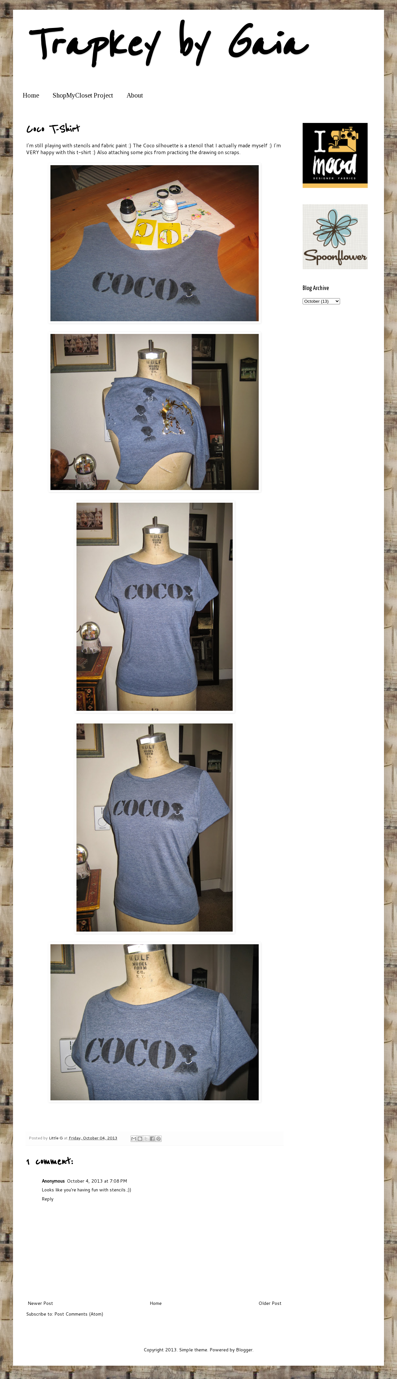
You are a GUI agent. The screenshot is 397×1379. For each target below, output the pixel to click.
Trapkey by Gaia (164, 44)
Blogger (244, 1349)
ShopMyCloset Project (83, 95)
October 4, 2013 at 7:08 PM (97, 1181)
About (135, 95)
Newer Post (40, 1303)
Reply (47, 1199)
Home (31, 95)
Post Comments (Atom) (78, 1314)
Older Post (269, 1303)
